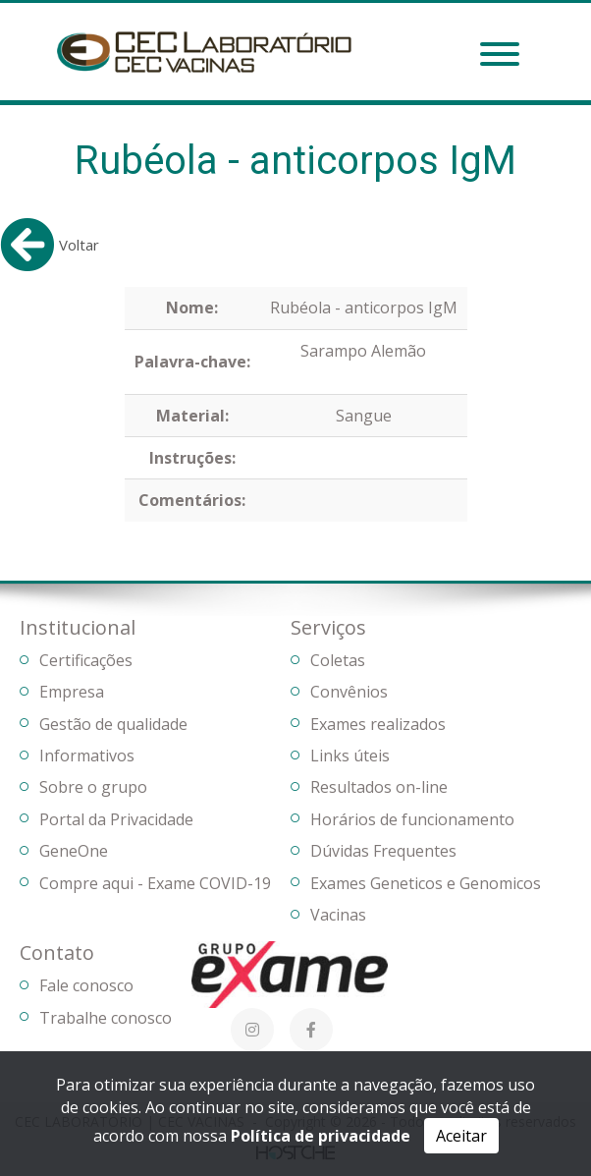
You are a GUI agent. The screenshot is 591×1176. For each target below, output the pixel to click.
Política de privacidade (320, 1136)
